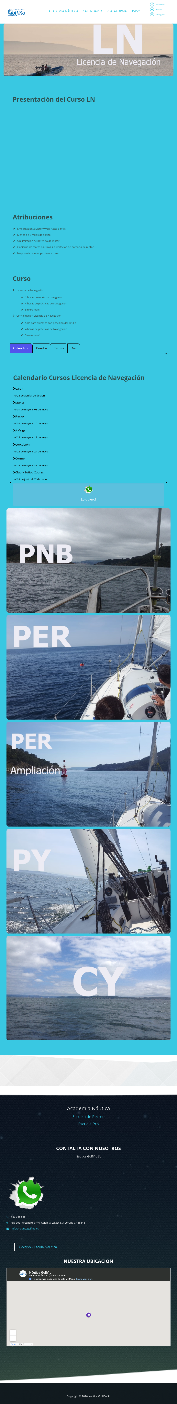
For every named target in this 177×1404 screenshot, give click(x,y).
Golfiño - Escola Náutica (38, 1247)
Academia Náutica (63, 11)
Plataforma (117, 11)
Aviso (135, 11)
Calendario (92, 11)
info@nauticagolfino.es (25, 1228)
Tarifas (59, 348)
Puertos (42, 348)
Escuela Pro (88, 1123)
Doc (74, 348)
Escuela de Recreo (88, 1116)
